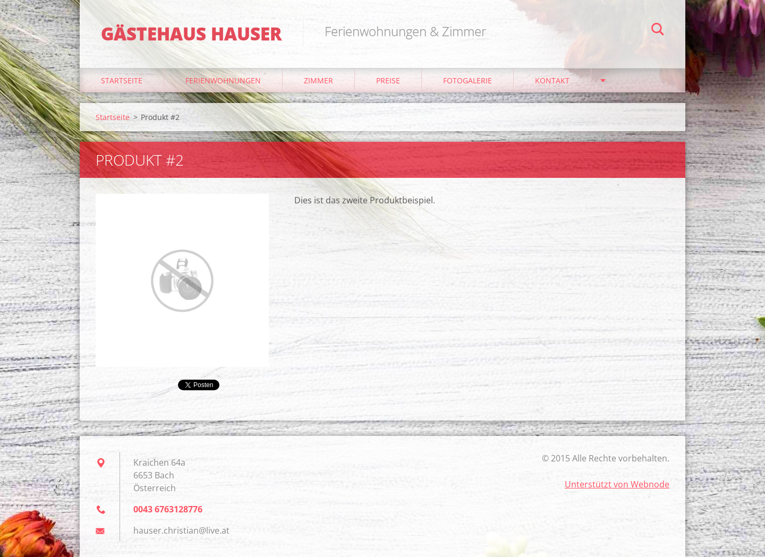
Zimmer (318, 80)
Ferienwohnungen (223, 80)
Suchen (657, 30)
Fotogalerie (467, 80)
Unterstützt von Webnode (617, 484)
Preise (388, 80)
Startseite (121, 80)
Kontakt (552, 80)
